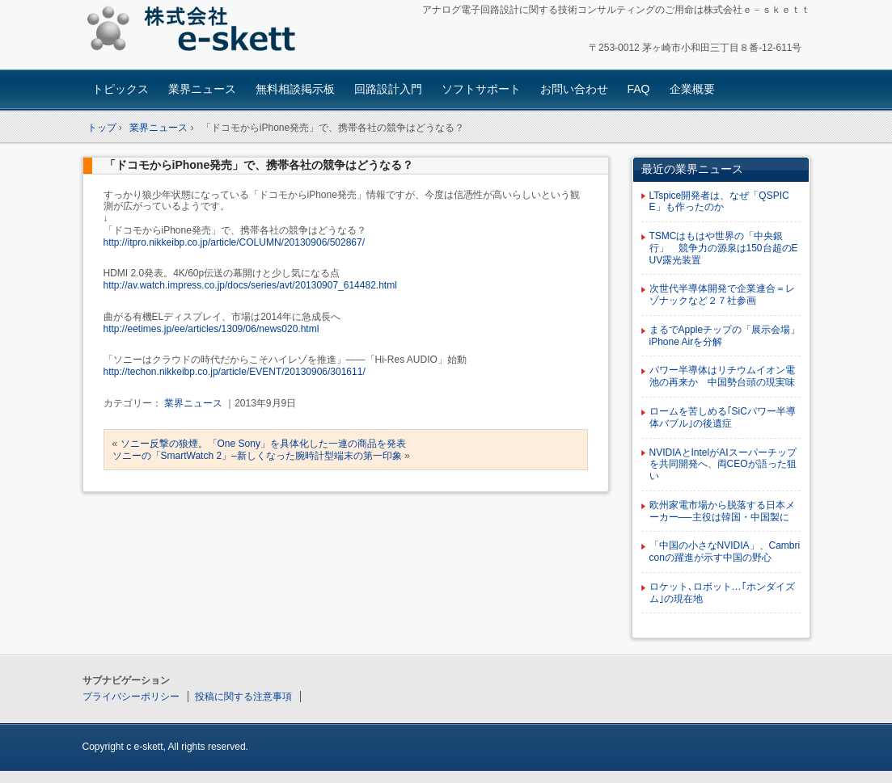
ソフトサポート (481, 88)
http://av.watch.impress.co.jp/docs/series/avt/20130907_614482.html (250, 285)
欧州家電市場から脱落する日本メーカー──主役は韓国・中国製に (722, 511)
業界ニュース (202, 88)
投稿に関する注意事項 (243, 696)
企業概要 (692, 88)
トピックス (120, 88)
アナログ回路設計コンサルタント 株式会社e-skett (196, 32)
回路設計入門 (388, 88)
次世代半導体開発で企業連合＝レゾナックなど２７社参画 (722, 294)
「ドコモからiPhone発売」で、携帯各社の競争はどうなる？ (259, 164)
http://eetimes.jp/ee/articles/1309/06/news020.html (211, 329)
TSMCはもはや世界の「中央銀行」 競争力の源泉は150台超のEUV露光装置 (723, 248)
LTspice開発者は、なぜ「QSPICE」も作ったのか (719, 201)
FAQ (639, 88)
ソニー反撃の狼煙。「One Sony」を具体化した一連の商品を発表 (263, 443)
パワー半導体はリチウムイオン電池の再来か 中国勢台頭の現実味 (722, 376)
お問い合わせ (574, 88)
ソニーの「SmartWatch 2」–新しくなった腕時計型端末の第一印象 (257, 455)
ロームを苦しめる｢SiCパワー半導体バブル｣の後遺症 (722, 417)
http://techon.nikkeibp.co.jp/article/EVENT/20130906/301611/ (235, 371)
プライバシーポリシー (131, 696)
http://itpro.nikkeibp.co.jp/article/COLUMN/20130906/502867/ (235, 242)
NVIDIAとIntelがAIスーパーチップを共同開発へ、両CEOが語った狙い (723, 464)
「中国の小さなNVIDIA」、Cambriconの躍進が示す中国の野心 (725, 551)
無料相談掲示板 (295, 88)
